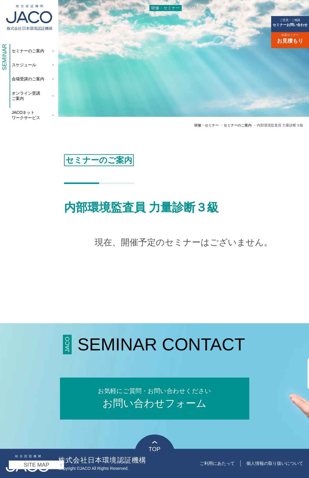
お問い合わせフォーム (155, 397)
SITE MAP (43, 464)
